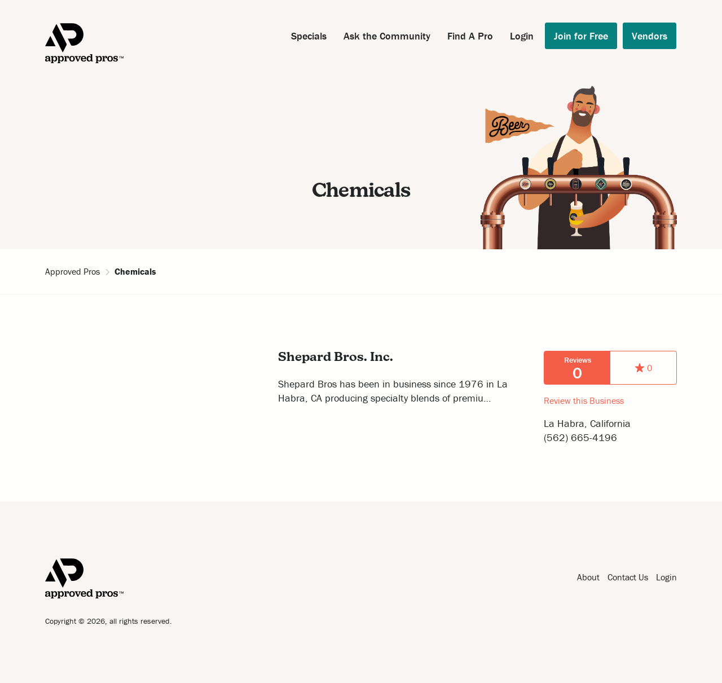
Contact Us (627, 577)
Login (522, 35)
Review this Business (584, 400)
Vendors (649, 35)
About (588, 577)
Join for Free (581, 35)
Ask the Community (387, 35)
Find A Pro (470, 35)
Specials (309, 35)
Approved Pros (72, 271)
